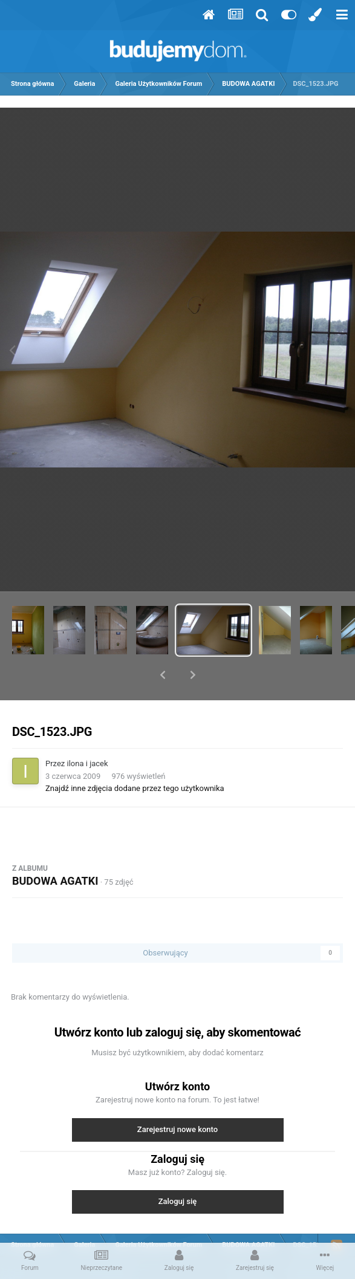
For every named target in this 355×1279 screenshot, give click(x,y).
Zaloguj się (177, 1169)
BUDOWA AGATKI (55, 849)
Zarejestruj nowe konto (177, 1097)
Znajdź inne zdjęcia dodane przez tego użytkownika (134, 756)
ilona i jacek (87, 732)
